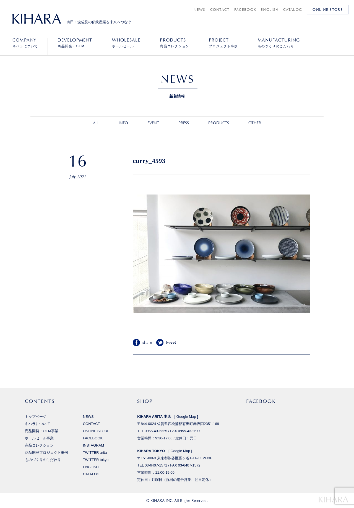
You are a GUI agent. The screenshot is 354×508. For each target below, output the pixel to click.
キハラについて (25, 43)
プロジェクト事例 (223, 43)
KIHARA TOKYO (151, 451)
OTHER (254, 122)
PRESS (183, 122)
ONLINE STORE (328, 9)
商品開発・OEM (75, 43)
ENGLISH (269, 9)
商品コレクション (174, 43)
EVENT (153, 122)
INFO (123, 122)
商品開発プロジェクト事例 (46, 452)
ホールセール (126, 43)
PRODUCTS (218, 122)
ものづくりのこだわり (279, 43)
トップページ (35, 416)
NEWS (199, 9)
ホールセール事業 (39, 438)
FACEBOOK (245, 9)
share (147, 342)
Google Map (186, 416)
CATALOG (292, 9)
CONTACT (220, 9)
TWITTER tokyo (96, 460)
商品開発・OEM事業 (41, 431)
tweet (171, 342)
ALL (96, 122)
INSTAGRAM (93, 445)
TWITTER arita (95, 452)
